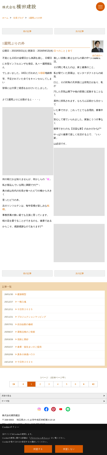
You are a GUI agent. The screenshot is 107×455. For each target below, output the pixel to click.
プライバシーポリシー (39, 437)
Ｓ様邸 (41, 73)
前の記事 (27, 31)
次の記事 (80, 31)
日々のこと (59, 50)
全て (70, 50)
